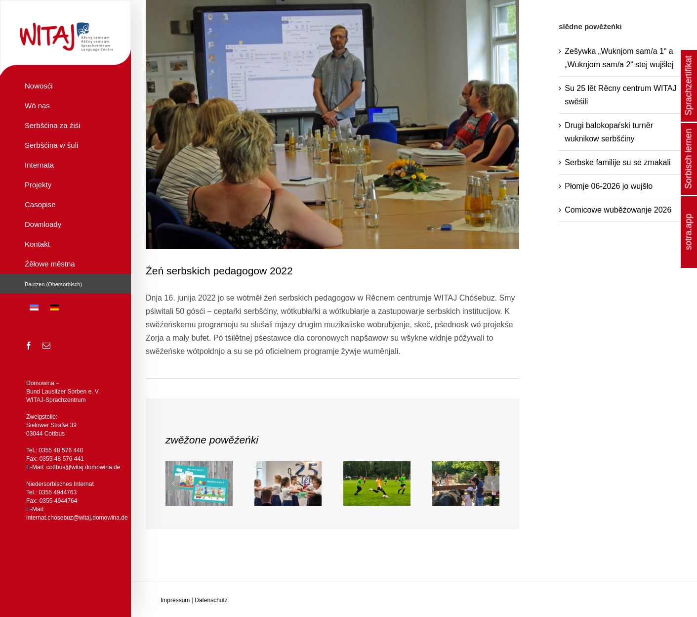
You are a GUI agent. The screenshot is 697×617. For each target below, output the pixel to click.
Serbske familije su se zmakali (617, 162)
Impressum (175, 600)
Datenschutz (211, 600)
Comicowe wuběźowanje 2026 (618, 210)
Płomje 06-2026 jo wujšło (609, 186)
